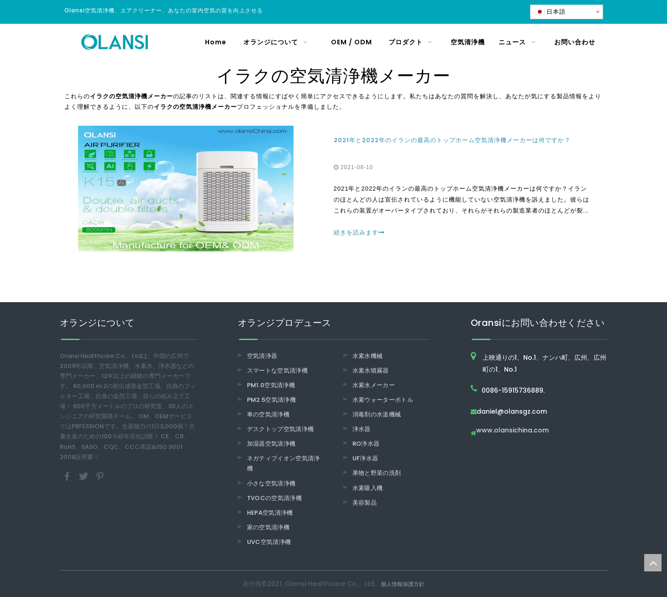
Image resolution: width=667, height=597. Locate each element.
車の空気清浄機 (268, 414)
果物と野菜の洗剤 (376, 473)
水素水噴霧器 (370, 370)
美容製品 (364, 502)
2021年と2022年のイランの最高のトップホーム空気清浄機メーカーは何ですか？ (452, 140)
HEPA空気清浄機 (270, 512)
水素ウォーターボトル (383, 399)
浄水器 (361, 429)
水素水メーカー (373, 385)
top (653, 562)
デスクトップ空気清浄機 (280, 429)
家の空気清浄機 (268, 527)
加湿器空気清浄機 (271, 443)
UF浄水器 (365, 458)
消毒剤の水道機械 (376, 414)
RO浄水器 (366, 443)
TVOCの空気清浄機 (274, 498)
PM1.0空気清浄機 (271, 385)
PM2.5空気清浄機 (271, 399)
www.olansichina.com (512, 431)
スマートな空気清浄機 (277, 370)
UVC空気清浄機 (269, 542)
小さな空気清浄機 (271, 483)
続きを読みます (359, 232)
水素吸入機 (367, 488)
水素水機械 (367, 356)
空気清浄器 (262, 356)
